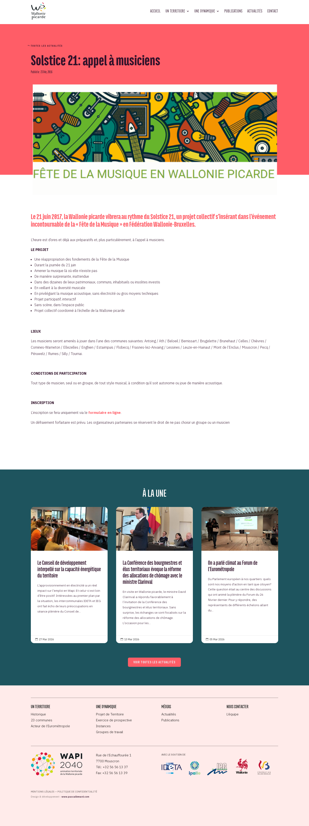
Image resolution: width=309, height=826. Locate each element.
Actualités (254, 11)
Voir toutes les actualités (154, 662)
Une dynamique (204, 11)
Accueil (155, 11)
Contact (272, 11)
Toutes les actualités (47, 45)
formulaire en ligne (104, 412)
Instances (103, 726)
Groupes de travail (109, 732)
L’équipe (233, 714)
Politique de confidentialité (77, 791)
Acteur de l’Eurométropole (50, 726)
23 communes (41, 720)
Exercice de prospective (114, 720)
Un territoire (175, 11)
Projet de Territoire (110, 714)
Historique (38, 714)
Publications (233, 11)
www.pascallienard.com (75, 796)
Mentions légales (42, 791)
